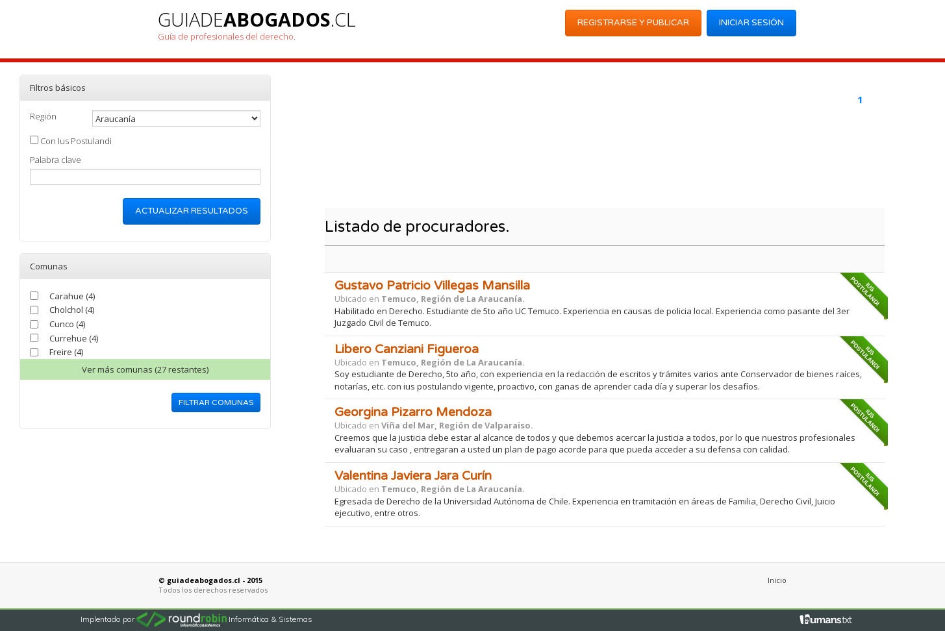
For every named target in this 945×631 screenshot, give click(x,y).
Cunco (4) (67, 324)
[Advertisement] (601, 166)
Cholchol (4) (71, 310)
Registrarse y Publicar (633, 23)
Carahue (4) (72, 296)
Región (43, 116)
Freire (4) (66, 352)
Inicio (777, 580)
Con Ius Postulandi (71, 141)
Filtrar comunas (216, 402)
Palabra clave (55, 160)
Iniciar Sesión (751, 23)
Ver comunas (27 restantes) (145, 369)
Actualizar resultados (191, 211)
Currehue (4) (73, 338)
